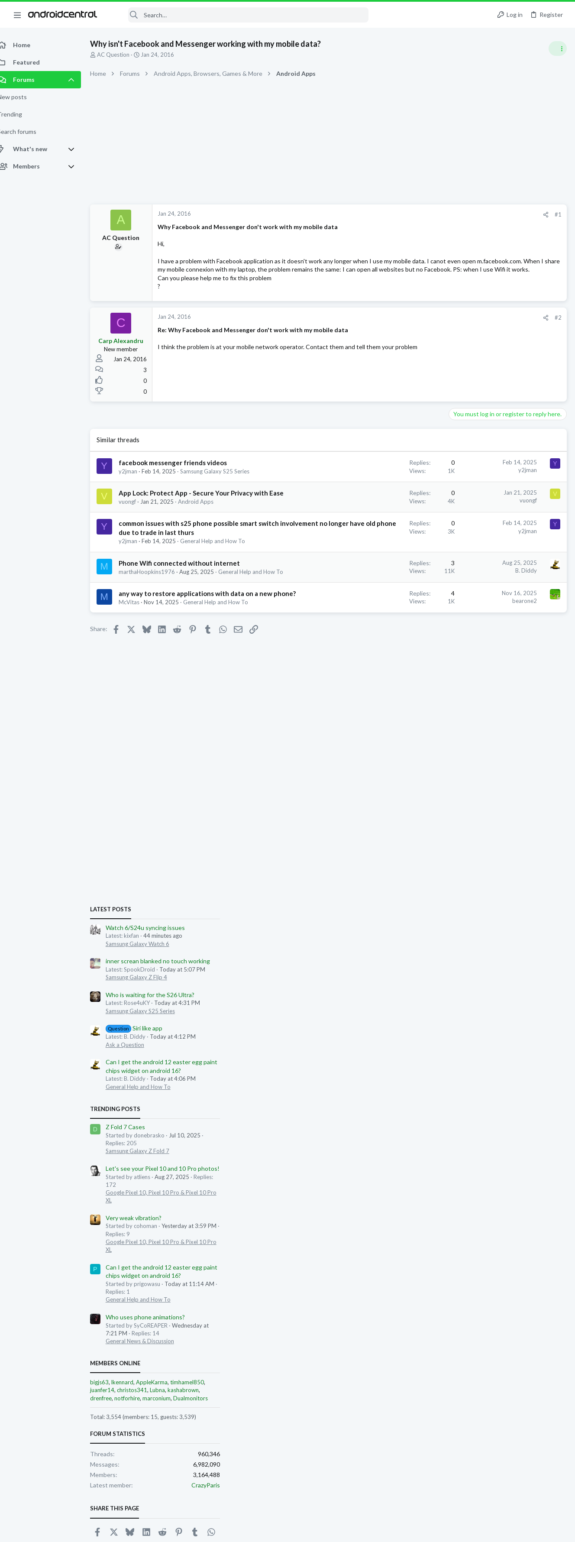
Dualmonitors (537, 957)
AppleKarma (498, 941)
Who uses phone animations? (491, 876)
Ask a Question (471, 603)
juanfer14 (448, 949)
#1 (419, 214)
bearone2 (385, 651)
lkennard (469, 941)
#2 (419, 334)
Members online (461, 922)
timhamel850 (533, 941)
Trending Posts (461, 668)
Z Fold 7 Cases (471, 686)
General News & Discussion (486, 900)
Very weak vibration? (480, 777)
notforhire (473, 957)
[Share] (407, 215)
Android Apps (205, 535)
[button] (17, 14)
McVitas (138, 661)
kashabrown (529, 949)
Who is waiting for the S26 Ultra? (496, 554)
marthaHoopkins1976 (156, 614)
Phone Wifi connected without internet (188, 606)
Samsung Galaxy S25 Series (486, 570)
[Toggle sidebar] (557, 48)
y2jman (137, 488)
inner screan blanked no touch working (504, 520)
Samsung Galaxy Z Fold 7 (484, 710)
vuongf (136, 535)
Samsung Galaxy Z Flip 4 (483, 536)
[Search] (238, 15)
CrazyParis (552, 1044)
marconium (503, 957)
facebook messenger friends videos (182, 479)
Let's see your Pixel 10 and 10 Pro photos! (509, 728)
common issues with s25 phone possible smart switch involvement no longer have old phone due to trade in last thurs (190, 567)
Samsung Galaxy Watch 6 (484, 502)
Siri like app (480, 587)
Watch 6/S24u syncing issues (491, 487)
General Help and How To (222, 584)
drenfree (447, 957)
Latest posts (457, 468)
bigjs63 (445, 941)
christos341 (478, 949)
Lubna (503, 949)
